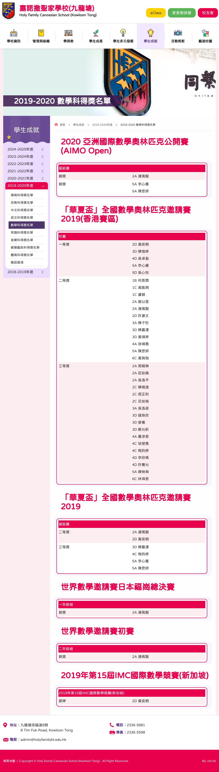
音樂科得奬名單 (22, 240)
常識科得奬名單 (22, 232)
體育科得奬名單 (22, 254)
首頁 (62, 124)
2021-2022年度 (20, 171)
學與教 (68, 36)
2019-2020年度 (102, 124)
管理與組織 (41, 36)
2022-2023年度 (20, 164)
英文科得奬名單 (22, 217)
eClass (155, 13)
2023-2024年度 (20, 156)
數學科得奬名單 (22, 225)
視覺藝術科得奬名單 (25, 247)
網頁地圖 (9, 760)
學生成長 (96, 36)
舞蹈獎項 (17, 262)
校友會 (208, 13)
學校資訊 (14, 36)
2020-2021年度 (20, 178)
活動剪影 (178, 36)
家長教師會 (181, 13)
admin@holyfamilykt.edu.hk (43, 739)
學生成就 (150, 36)
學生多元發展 (123, 36)
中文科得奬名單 (22, 210)
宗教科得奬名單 (22, 202)
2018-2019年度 (20, 272)
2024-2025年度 (20, 149)
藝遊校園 (205, 36)
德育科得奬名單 (22, 195)
